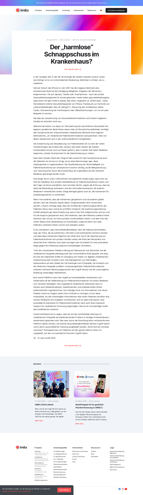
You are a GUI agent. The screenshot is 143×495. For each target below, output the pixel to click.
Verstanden (64, 490)
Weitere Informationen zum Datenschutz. (16, 491)
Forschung (66, 10)
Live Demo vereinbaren (116, 10)
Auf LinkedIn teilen (71, 69)
